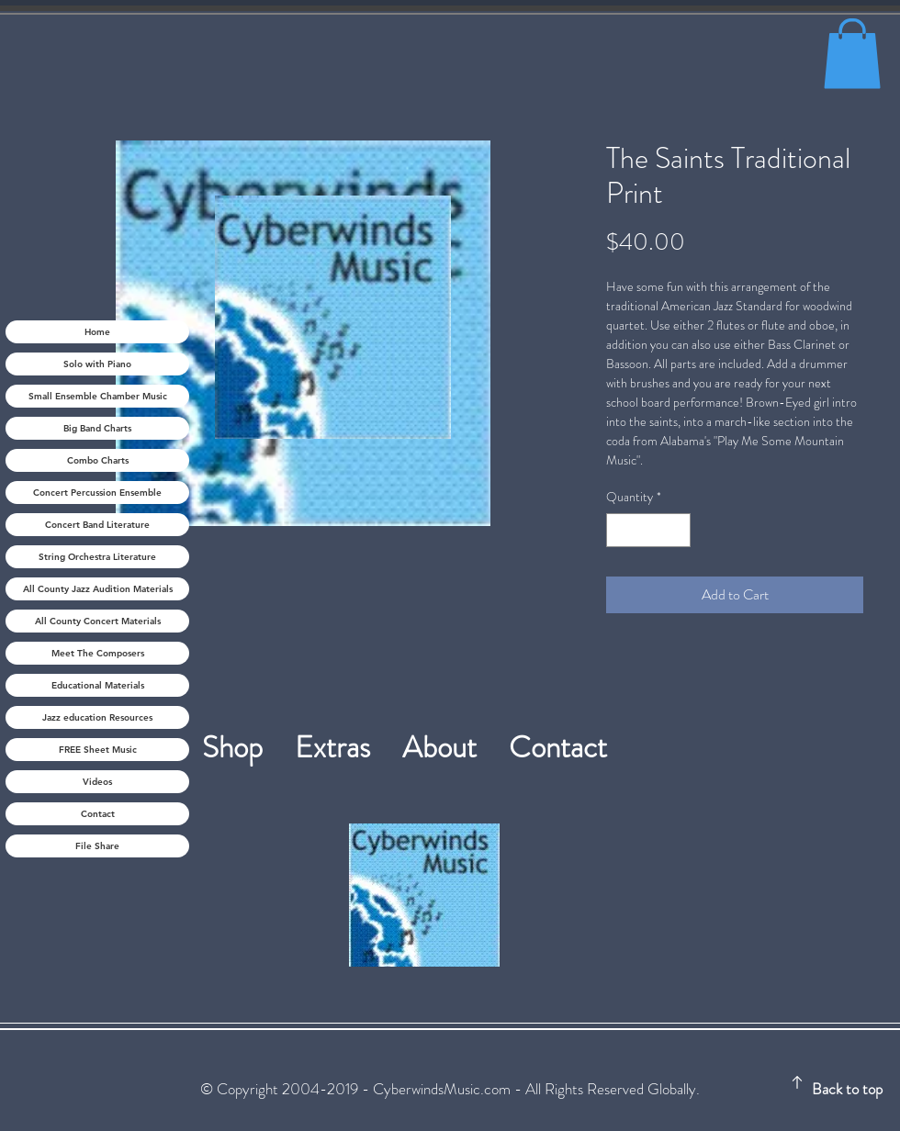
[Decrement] (620, 530)
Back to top (847, 1089)
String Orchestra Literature (97, 557)
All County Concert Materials (98, 621)
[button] (852, 53)
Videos (97, 782)
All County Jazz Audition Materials (98, 589)
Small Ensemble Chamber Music (97, 396)
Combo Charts (98, 460)
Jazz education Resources (97, 717)
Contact (98, 814)
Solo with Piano (97, 364)
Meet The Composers (97, 653)
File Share (97, 846)
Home (97, 332)
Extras (348, 747)
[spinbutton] (648, 530)
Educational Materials (97, 685)
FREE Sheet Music (98, 750)
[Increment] (676, 530)
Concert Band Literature (97, 525)
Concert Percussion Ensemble (97, 492)
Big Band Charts (97, 428)
